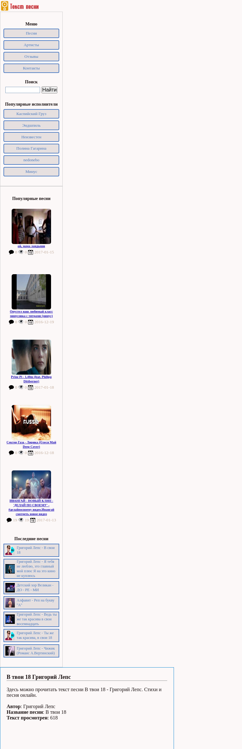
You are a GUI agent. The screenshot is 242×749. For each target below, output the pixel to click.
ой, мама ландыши (31, 246)
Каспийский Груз (31, 113)
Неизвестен (31, 137)
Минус (31, 171)
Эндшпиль (31, 125)
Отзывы (31, 56)
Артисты (31, 44)
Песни (31, 33)
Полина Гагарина (31, 148)
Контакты (31, 68)
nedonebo (31, 160)
